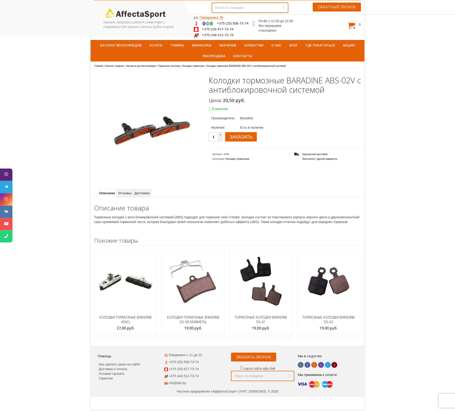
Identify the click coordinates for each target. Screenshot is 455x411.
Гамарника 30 (211, 17)
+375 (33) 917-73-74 (217, 29)
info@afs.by (177, 383)
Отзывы (124, 193)
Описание (107, 193)
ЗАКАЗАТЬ (241, 136)
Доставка (142, 193)
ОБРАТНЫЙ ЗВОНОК (337, 7)
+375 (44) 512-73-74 (217, 35)
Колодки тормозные (238, 158)
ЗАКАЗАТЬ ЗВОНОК (253, 357)
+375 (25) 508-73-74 (232, 23)
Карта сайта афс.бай (259, 368)
